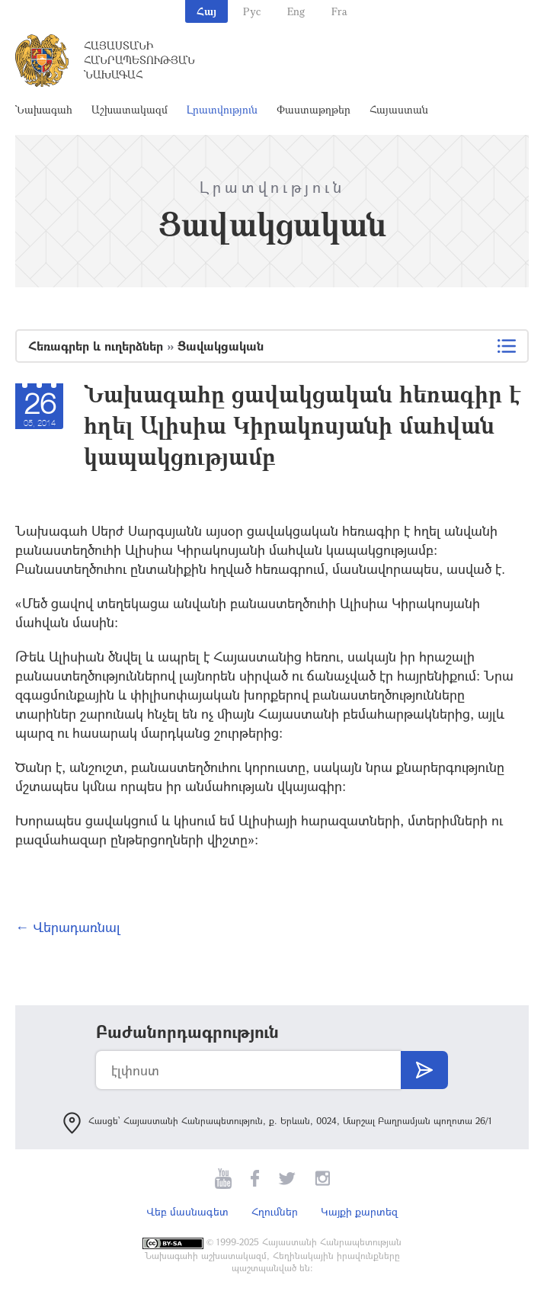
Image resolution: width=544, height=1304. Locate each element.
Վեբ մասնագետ (187, 1211)
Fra (339, 11)
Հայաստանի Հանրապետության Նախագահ (139, 60)
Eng (296, 11)
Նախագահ (43, 109)
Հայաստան (399, 109)
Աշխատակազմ (129, 109)
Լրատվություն (222, 109)
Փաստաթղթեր (313, 109)
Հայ (206, 11)
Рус (252, 11)
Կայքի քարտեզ (359, 1211)
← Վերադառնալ (67, 927)
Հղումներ (274, 1211)
